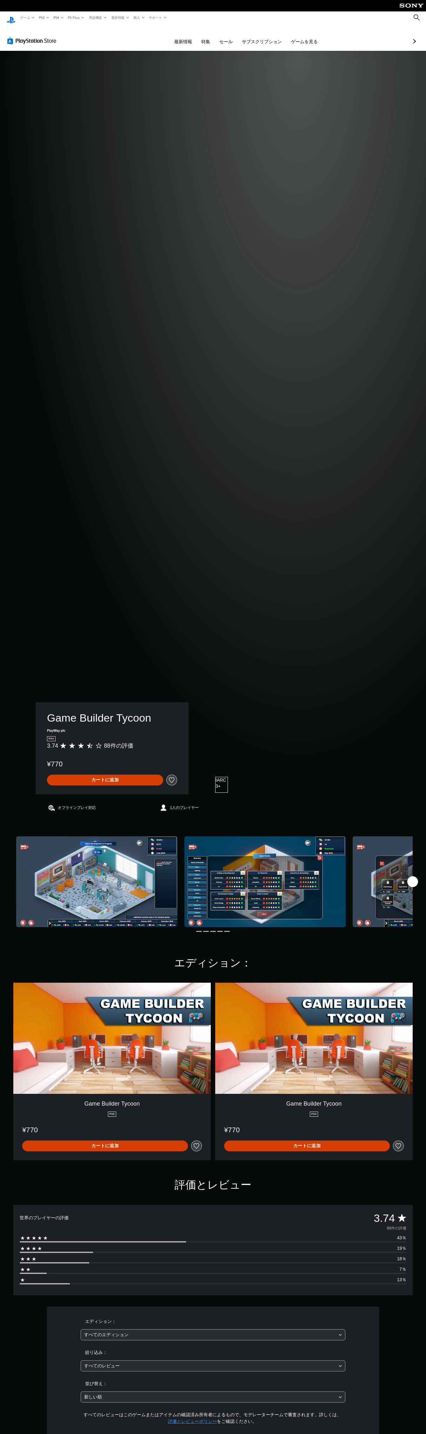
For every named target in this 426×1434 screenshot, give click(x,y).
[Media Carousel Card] (96, 875)
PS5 (42, 17)
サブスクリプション (228, 35)
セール (192, 35)
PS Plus (74, 17)
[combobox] (213, 1328)
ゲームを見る (270, 35)
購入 (137, 17)
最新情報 (117, 17)
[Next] (412, 875)
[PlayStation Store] (33, 35)
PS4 (56, 17)
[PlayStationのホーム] (11, 17)
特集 (172, 35)
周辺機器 (95, 17)
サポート (155, 17)
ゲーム (25, 17)
